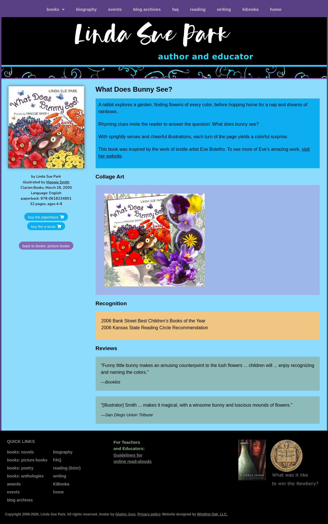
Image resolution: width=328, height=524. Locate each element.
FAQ (175, 9)
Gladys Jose (125, 514)
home (275, 9)
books (56, 10)
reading (198, 9)
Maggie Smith (57, 182)
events (115, 9)
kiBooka (250, 9)
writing (224, 9)
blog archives (147, 9)
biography (86, 9)
